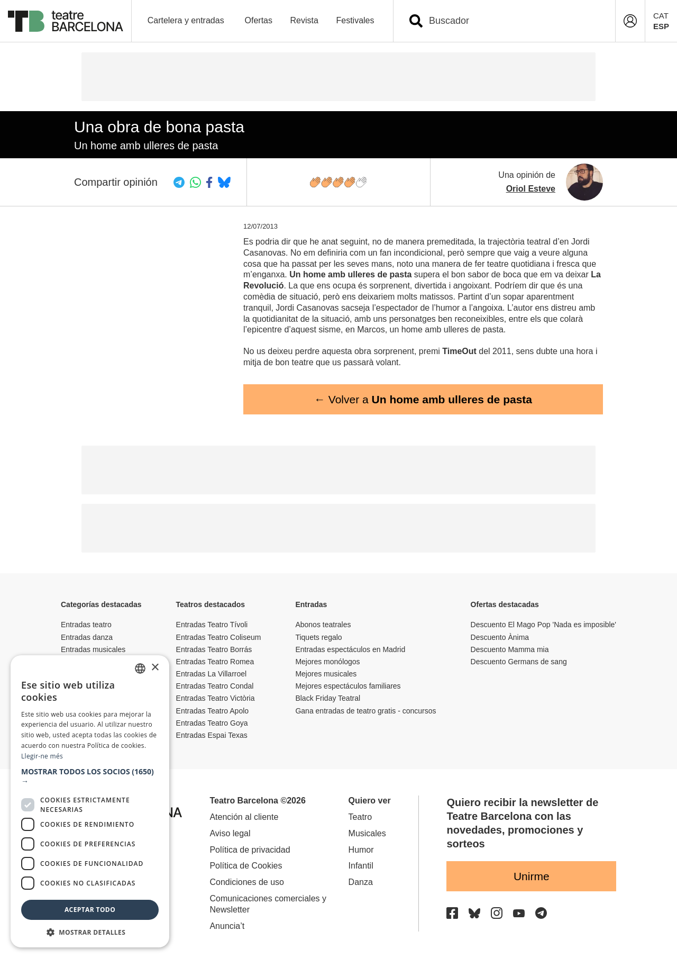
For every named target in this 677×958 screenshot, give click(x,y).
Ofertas (258, 20)
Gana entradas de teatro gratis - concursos (365, 711)
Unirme (532, 876)
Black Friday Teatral (327, 698)
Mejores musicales (325, 674)
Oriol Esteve (530, 188)
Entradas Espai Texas (212, 735)
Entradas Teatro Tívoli (212, 624)
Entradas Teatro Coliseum (218, 637)
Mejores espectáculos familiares (347, 686)
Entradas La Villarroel (211, 674)
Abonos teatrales (323, 624)
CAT (661, 15)
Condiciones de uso (246, 882)
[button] (90, 776)
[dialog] (90, 801)
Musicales (367, 833)
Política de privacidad (249, 849)
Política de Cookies (245, 865)
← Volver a (423, 399)
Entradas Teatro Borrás (214, 649)
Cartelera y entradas (186, 20)
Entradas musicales (93, 649)
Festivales (355, 20)
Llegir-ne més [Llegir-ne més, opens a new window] (42, 756)
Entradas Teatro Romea (215, 661)
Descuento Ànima (500, 637)
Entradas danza (87, 637)
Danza (361, 882)
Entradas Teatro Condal (215, 686)
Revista (304, 20)
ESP (661, 26)
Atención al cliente (243, 816)
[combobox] (513, 21)
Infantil (361, 865)
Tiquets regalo (318, 637)
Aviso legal (229, 833)
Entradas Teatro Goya (212, 723)
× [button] (155, 668)
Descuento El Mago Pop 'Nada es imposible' (543, 624)
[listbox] (140, 668)
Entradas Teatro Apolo (212, 711)
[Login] (630, 21)
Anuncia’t (226, 925)
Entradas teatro (86, 624)
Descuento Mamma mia (510, 649)
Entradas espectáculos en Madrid (350, 649)
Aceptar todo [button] (90, 909)
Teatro (360, 816)
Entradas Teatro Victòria (215, 698)
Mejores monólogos (327, 661)
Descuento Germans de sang (519, 661)
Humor (361, 849)
